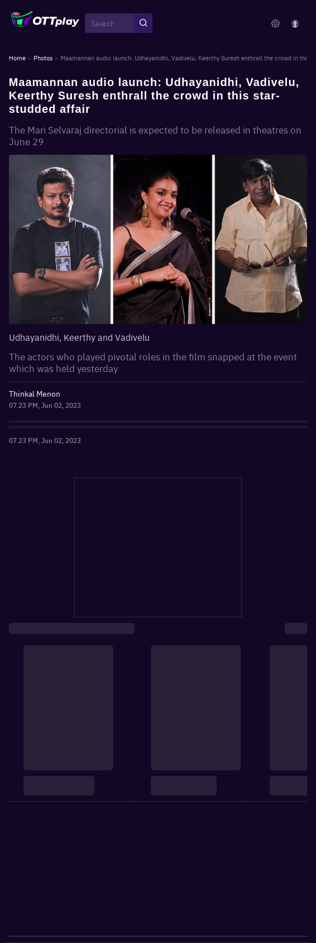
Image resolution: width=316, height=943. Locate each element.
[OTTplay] (45, 23)
